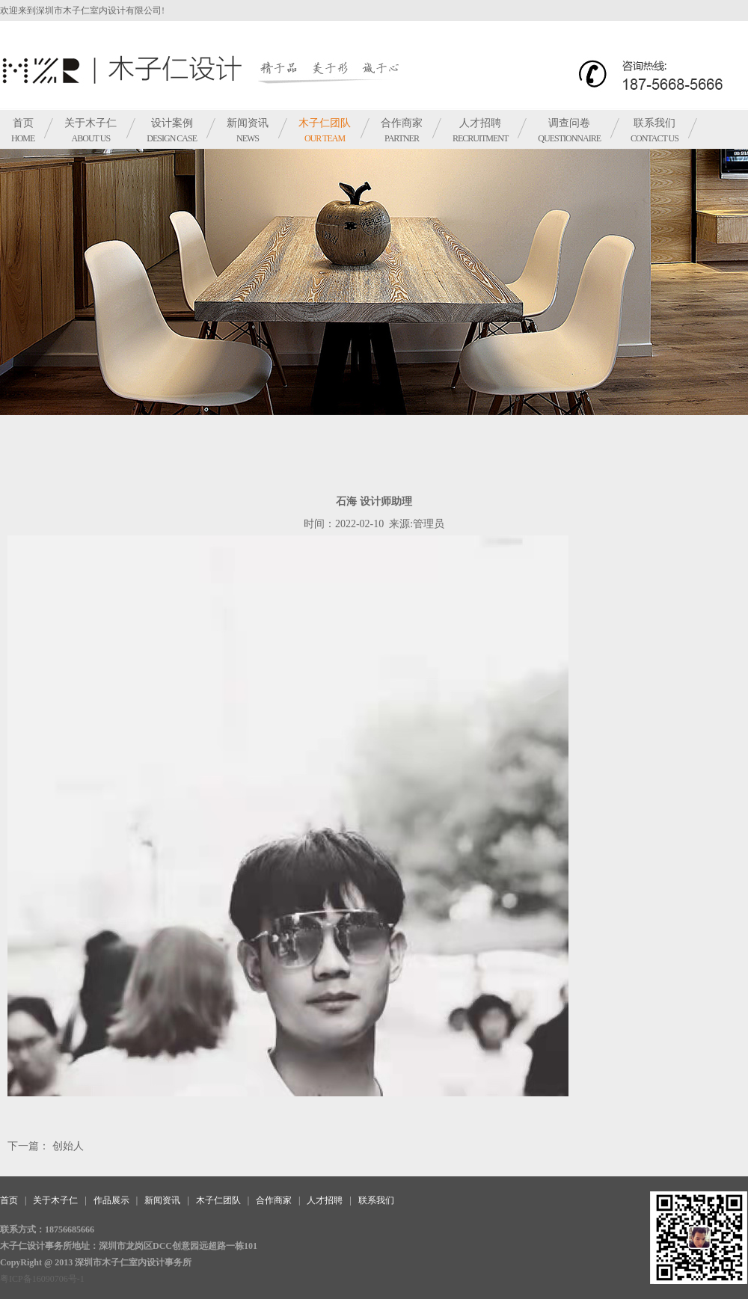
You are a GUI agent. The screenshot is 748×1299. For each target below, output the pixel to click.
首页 (22, 130)
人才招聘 (480, 130)
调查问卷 (569, 130)
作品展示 (111, 1200)
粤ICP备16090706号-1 (42, 1279)
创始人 (66, 1146)
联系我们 (654, 130)
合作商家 (402, 130)
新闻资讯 (248, 130)
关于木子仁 (90, 130)
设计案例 (172, 130)
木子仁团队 (324, 130)
